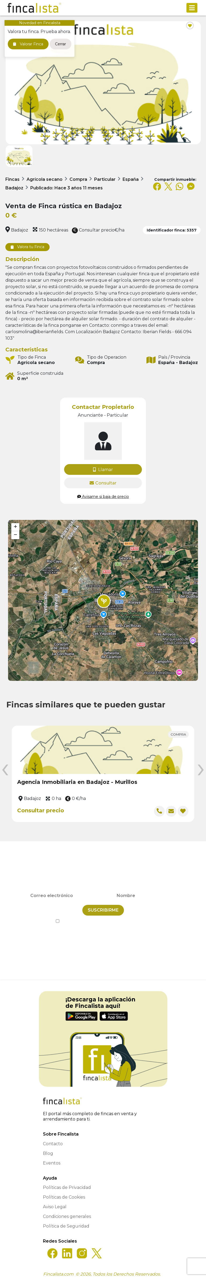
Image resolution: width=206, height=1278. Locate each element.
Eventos (51, 1159)
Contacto (53, 1140)
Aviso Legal (55, 1203)
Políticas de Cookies (64, 1193)
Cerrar (60, 44)
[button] (104, 601)
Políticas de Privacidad (67, 1184)
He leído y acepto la (103, 917)
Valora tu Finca (27, 246)
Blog (48, 1149)
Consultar (103, 483)
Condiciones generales (67, 1212)
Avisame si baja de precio (103, 496)
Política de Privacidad (127, 917)
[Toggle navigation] (191, 8)
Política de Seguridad (66, 1222)
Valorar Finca (28, 44)
